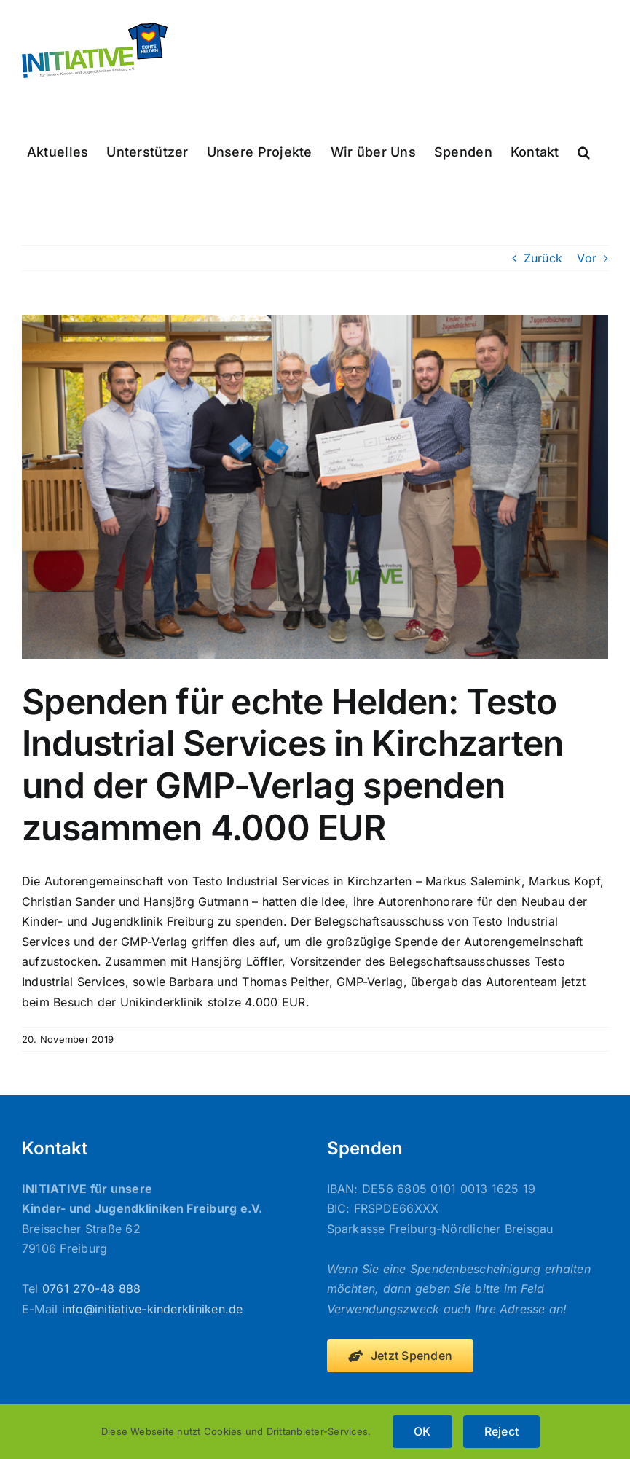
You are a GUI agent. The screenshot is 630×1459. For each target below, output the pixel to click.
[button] (584, 151)
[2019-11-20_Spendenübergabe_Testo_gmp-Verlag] (315, 487)
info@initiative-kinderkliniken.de (152, 1309)
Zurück (543, 258)
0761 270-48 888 (91, 1288)
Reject (501, 1431)
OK (422, 1431)
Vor (586, 258)
